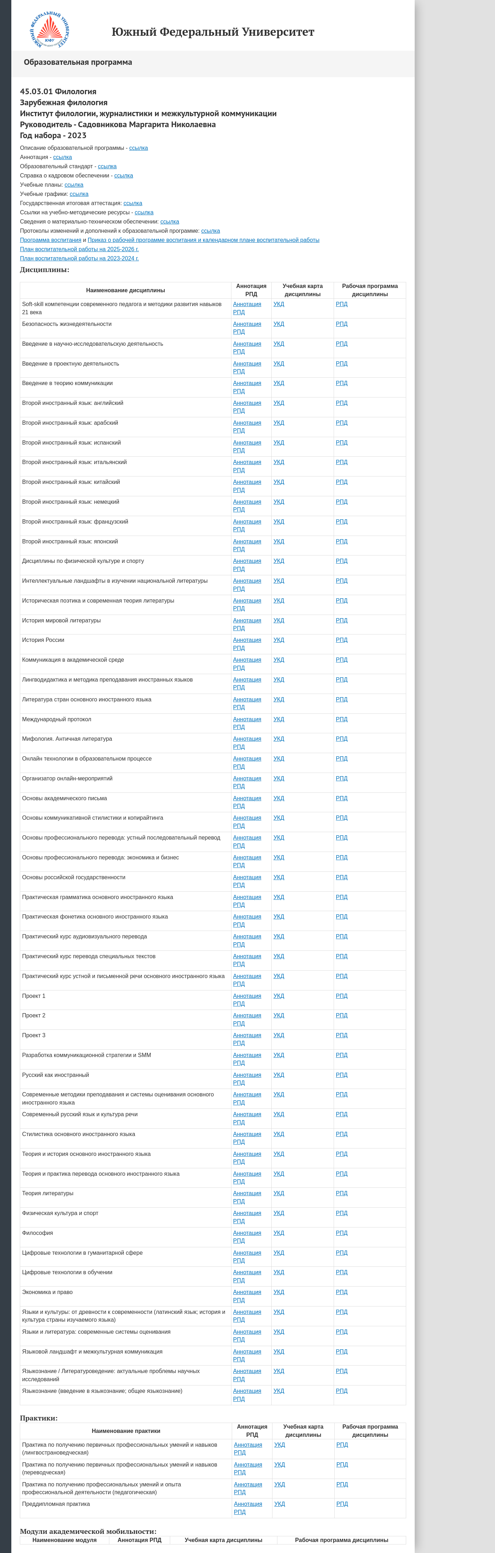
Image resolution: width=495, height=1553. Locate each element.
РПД (341, 304)
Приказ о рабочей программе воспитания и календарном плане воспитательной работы (204, 240)
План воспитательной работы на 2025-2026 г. (79, 249)
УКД (279, 304)
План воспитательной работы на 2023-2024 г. (79, 258)
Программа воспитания (50, 240)
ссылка (138, 148)
